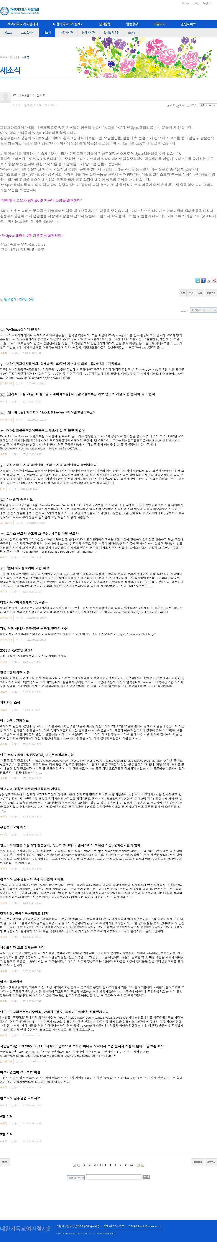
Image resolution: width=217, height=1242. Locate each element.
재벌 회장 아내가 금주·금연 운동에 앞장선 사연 (34, 628)
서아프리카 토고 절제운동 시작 (22, 947)
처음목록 (198, 1162)
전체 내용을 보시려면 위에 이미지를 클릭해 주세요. (34, 656)
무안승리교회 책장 (13, 827)
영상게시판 (88, 32)
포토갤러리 (27, 32)
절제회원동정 (111, 32)
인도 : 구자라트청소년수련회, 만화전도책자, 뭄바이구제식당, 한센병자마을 (54, 1011)
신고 (171, 105)
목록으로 (211, 293)
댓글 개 (10, 299)
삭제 (200, 293)
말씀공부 (132, 24)
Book (131, 32)
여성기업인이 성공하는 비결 (20, 1072)
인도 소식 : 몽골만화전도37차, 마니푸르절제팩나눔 (37, 754)
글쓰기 (5, 1162)
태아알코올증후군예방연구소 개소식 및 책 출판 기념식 (45, 430)
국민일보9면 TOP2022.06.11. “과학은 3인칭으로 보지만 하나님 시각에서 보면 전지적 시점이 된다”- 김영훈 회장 (82, 1046)
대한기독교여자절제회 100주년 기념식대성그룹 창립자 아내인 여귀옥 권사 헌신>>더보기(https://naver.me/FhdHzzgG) (78, 634)
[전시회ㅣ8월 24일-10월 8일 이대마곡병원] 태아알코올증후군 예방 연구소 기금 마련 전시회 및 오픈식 (80, 394)
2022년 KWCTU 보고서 (17, 650)
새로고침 (211, 1162)
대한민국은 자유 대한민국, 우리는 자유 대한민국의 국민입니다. (52, 464)
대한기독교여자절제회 (68, 24)
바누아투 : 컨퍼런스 (14, 720)
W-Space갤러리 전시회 (23, 329)
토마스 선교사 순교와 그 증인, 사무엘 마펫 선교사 (42, 533)
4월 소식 (6, 1116)
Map (196, 3)
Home (185, 3)
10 (131, 1164)
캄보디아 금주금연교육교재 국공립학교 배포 (32, 879)
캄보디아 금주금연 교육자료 (20, 1098)
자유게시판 (66, 32)
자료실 (8, 32)
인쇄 (181, 105)
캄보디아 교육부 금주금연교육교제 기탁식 (30, 788)
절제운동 (105, 24)
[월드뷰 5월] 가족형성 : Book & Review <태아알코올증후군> (50, 412)
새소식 (47, 32)
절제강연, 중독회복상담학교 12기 (24, 913)
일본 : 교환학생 (11, 981)
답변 (191, 293)
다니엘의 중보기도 (19, 499)
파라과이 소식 (10, 702)
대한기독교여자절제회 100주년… (24, 602)
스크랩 (192, 105)
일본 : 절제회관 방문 (15, 672)
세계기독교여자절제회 (23, 24)
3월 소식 (6, 1134)
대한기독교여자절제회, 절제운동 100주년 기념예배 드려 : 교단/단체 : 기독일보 (63, 363)
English (207, 3)
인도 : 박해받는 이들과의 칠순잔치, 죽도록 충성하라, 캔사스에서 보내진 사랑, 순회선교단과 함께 (70, 845)
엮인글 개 (26, 299)
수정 (183, 293)
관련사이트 (188, 24)
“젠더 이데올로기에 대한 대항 (27, 568)
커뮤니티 (159, 24)
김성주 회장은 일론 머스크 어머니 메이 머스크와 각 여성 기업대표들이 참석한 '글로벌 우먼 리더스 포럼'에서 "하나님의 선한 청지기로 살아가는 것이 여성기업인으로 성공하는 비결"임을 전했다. (91, 1080)
